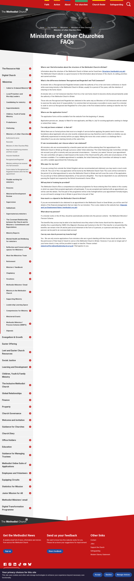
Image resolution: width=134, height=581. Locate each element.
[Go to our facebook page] (5, 564)
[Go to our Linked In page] (15, 564)
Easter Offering (9, 344)
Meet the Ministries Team (16, 256)
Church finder (98, 4)
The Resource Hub (11, 68)
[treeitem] (32, 69)
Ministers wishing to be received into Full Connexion (16, 164)
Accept (97, 575)
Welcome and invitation (13, 420)
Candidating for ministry (15, 102)
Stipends (9, 331)
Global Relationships (12, 393)
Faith (46, 4)
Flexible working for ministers (14, 181)
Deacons (9, 188)
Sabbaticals (10, 208)
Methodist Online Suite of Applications (14, 465)
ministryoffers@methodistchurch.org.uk (57, 246)
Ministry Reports (12, 233)
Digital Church (9, 75)
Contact (93, 540)
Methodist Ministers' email (14, 500)
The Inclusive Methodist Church (13, 385)
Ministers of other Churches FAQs (67, 30)
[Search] (128, 4)
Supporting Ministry (14, 299)
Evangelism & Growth (12, 337)
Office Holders (9, 440)
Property (6, 406)
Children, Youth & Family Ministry (15, 115)
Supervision (11, 202)
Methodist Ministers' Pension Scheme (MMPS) (16, 323)
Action (57, 4)
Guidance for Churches (13, 427)
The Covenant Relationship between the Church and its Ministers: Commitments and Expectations (17, 223)
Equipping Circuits (10, 480)
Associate (9, 142)
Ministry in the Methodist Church (16, 292)
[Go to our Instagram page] (10, 564)
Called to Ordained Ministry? (17, 88)
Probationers (11, 122)
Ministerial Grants (13, 317)
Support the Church (97, 547)
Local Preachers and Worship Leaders (14, 95)
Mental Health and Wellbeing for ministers (17, 240)
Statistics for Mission (12, 486)
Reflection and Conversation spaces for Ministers (17, 248)
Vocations (10, 279)
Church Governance (11, 413)
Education (7, 447)
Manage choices (123, 575)
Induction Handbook (12, 156)
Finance (6, 400)
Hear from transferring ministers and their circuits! (17, 151)
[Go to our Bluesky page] (30, 564)
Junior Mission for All (12, 493)
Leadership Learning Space (17, 305)
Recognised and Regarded (15, 159)
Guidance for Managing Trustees (13, 455)
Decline (109, 575)
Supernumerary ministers (16, 214)
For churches (81, 4)
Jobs (92, 544)
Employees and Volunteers (15, 473)
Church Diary (8, 433)
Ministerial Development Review (16, 195)
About (67, 4)
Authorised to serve (12, 138)
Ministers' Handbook (14, 267)
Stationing (10, 128)
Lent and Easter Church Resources (13, 352)
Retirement (10, 261)
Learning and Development (15, 367)
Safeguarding (116, 4)
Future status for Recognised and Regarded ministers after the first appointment (17, 172)
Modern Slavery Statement (100, 555)
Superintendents (12, 108)
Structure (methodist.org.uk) (113, 71)
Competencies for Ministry (17, 311)
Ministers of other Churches (81, 28)
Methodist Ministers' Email (16, 285)
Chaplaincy (10, 273)
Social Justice (9, 360)
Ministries (64, 28)
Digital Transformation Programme (13, 508)
